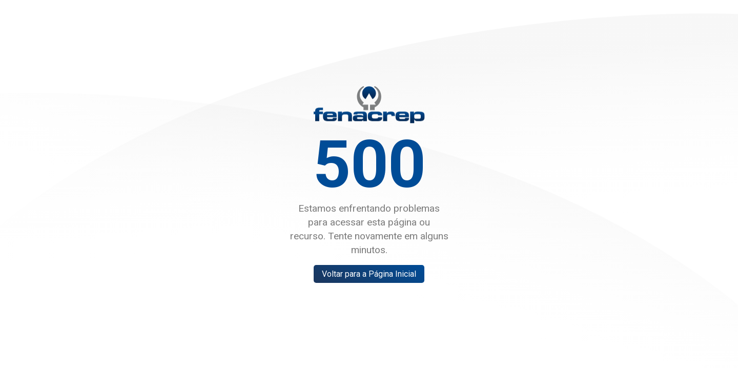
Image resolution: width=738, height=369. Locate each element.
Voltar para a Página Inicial (369, 274)
